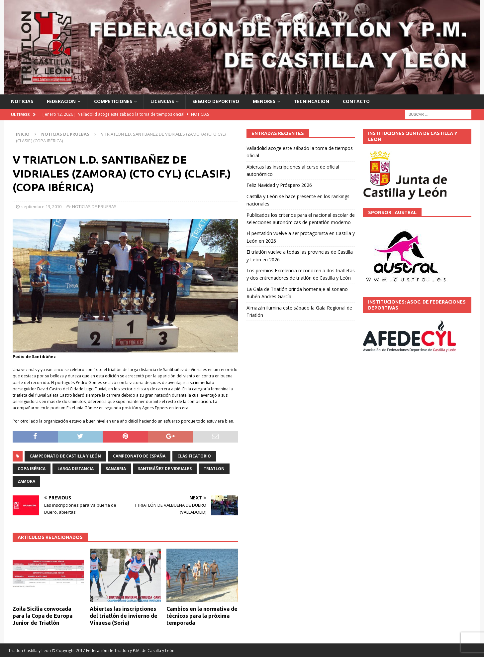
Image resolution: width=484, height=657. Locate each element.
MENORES (264, 101)
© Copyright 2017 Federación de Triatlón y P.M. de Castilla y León (113, 650)
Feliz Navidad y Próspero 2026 (279, 185)
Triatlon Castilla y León (29, 650)
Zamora (26, 481)
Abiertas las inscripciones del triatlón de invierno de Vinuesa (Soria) (123, 616)
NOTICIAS (22, 101)
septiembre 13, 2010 (41, 206)
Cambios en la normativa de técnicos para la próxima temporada (202, 616)
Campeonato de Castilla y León (65, 456)
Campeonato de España (139, 456)
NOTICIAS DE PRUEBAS (94, 206)
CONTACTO (356, 101)
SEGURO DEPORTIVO (215, 101)
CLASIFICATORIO (194, 456)
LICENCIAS (162, 101)
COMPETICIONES (113, 101)
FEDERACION (61, 101)
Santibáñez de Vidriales (165, 468)
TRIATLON (214, 468)
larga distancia (75, 468)
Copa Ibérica (32, 468)
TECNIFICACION (311, 101)
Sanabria (116, 468)
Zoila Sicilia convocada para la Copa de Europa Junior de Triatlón (42, 616)
